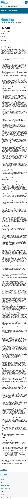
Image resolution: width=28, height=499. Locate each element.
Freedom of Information (4, 485)
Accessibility (2, 479)
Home (1, 6)
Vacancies (2, 494)
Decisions (5, 6)
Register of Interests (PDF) (5, 488)
